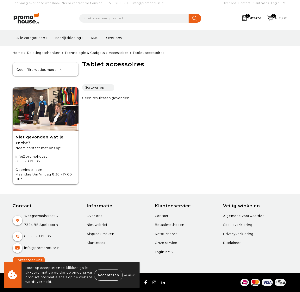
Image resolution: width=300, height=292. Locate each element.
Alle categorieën (29, 38)
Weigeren (130, 274)
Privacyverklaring (238, 234)
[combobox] (134, 18)
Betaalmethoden (169, 225)
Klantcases (261, 3)
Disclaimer (232, 243)
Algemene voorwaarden (244, 216)
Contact (244, 3)
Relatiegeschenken (43, 53)
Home (18, 53)
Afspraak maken (100, 234)
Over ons (229, 3)
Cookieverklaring (238, 225)
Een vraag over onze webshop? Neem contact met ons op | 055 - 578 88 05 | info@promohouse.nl (88, 3)
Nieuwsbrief (97, 225)
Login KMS (279, 3)
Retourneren (166, 234)
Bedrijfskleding (68, 38)
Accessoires (118, 53)
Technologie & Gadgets (85, 53)
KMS (94, 38)
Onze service (166, 243)
